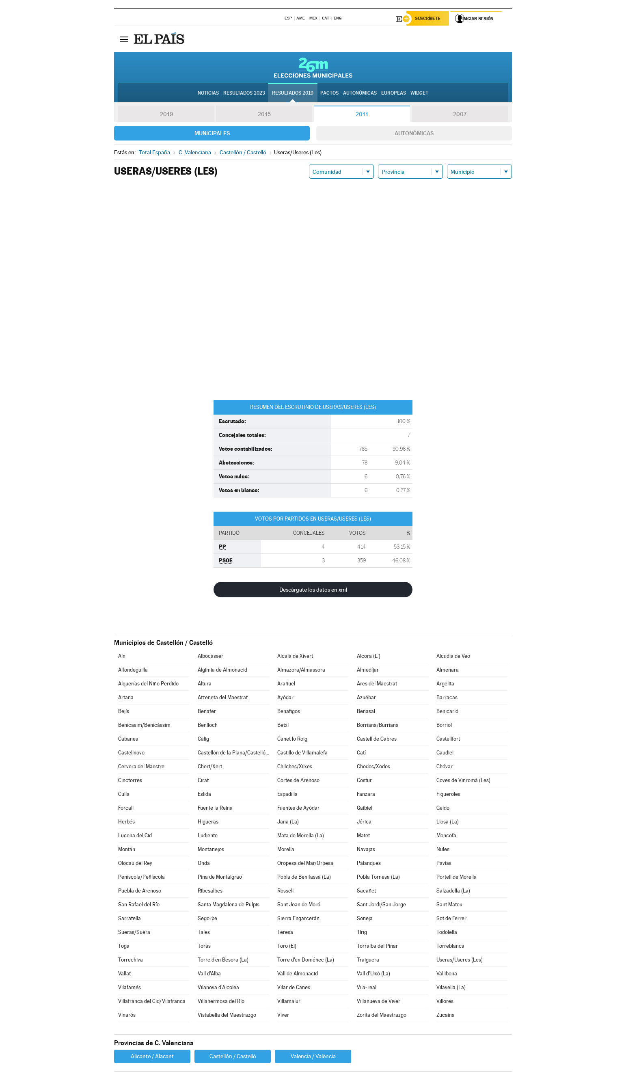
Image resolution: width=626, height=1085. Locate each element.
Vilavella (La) (451, 989)
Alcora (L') (368, 657)
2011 (362, 115)
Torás (204, 947)
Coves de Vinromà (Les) (463, 781)
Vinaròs (127, 1016)
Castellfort (448, 740)
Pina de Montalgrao (220, 878)
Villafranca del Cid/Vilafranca (152, 1002)
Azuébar (366, 699)
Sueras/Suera (134, 933)
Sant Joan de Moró (298, 906)
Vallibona (446, 975)
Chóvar (444, 768)
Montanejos (211, 850)
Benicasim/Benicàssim (144, 726)
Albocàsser (210, 657)
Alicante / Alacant (152, 1057)
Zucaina (445, 1016)
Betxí (283, 726)
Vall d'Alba (209, 975)
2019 (166, 115)
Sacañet (366, 892)
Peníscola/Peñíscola (141, 878)
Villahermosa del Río (221, 1002)
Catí (361, 754)
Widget (419, 94)
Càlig (203, 740)
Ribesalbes (210, 892)
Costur (364, 781)
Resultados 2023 (244, 94)
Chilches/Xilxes (294, 768)
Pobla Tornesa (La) (378, 878)
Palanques (369, 864)
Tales (204, 933)
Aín (121, 657)
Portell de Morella (456, 878)
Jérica (364, 823)
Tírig (362, 933)
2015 (264, 115)
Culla (124, 795)
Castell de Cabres (377, 740)
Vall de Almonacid (297, 975)
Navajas (366, 850)
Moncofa (446, 837)
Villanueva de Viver (378, 1002)
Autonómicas (414, 134)
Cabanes (128, 740)
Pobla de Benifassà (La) (304, 878)
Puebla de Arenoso (139, 892)
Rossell (285, 892)
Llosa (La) (447, 823)
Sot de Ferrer (451, 919)
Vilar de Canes (293, 989)
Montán (126, 850)
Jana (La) (288, 823)
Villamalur (288, 1002)
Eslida (204, 795)
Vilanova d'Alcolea (218, 989)
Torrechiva (130, 961)
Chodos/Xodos (373, 768)
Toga (124, 947)
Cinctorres (130, 781)
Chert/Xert (210, 768)
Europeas (393, 94)
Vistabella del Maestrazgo (227, 1016)
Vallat (124, 975)
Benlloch (208, 726)
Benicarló (447, 712)
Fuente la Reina (215, 809)
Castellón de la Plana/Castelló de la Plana (233, 754)
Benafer (207, 712)
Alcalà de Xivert (295, 657)
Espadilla (287, 795)
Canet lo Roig (292, 740)
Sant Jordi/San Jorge (381, 906)
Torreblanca (450, 947)
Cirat (203, 781)
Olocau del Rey (135, 864)
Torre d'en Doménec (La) (305, 961)
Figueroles (448, 795)
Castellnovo (131, 754)
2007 (459, 115)
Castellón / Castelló (232, 1057)
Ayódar (285, 699)
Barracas (447, 699)
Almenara (447, 671)
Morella (285, 850)
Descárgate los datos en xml (313, 591)
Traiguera (368, 961)
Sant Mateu (449, 906)
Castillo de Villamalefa (302, 754)
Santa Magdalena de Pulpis (228, 906)
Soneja (365, 919)
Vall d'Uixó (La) (373, 975)
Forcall (126, 809)
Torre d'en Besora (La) (223, 961)
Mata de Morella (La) (300, 837)
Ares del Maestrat (377, 685)
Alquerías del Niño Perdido (148, 685)
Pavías (443, 864)
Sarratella (129, 919)
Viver (283, 1016)
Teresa (285, 933)
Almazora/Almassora (301, 671)
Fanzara (366, 795)
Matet (363, 837)
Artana (126, 699)
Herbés (126, 823)
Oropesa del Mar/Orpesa (305, 864)
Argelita (445, 685)
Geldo (442, 809)
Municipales (212, 134)
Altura (205, 685)
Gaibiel (364, 809)
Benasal (366, 712)
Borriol (444, 726)
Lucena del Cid (135, 837)
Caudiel (444, 754)
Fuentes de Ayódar (298, 809)
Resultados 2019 (292, 94)
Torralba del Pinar (377, 947)
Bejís (123, 712)
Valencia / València (313, 1057)
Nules (442, 850)
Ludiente (208, 837)
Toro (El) (286, 947)
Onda (204, 864)
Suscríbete (429, 19)
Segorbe (207, 919)
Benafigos (288, 712)
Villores (444, 1002)
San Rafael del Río (139, 906)
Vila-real (366, 989)
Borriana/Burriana (378, 726)
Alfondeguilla (133, 671)
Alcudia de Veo (453, 657)
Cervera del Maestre (141, 768)
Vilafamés (129, 989)
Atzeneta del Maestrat (223, 699)
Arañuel (286, 685)
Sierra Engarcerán (298, 919)
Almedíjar (368, 671)
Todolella (446, 933)
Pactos (329, 94)
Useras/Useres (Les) (459, 961)
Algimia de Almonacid (222, 671)
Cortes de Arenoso (298, 781)
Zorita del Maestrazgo (381, 1016)
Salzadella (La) (453, 892)
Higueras (208, 823)
